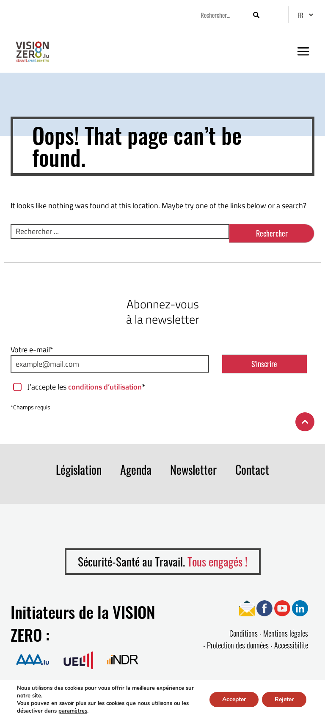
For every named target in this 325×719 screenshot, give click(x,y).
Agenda (135, 469)
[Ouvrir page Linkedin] (300, 607)
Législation (79, 469)
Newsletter (193, 469)
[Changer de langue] (305, 15)
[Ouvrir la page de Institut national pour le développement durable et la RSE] (122, 659)
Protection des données (238, 645)
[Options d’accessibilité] (280, 16)
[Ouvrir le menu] (303, 51)
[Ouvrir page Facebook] (264, 607)
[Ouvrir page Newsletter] (247, 607)
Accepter (234, 699)
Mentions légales (285, 633)
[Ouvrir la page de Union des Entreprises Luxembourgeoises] (78, 659)
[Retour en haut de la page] (304, 421)
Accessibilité (291, 645)
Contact (252, 469)
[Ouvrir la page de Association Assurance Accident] (33, 659)
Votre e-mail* (32, 349)
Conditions (243, 633)
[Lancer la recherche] (256, 15)
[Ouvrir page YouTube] (282, 607)
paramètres (72, 711)
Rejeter (284, 699)
